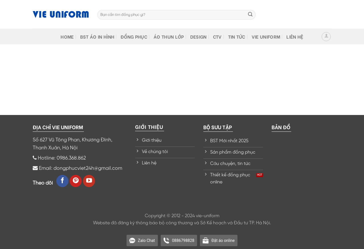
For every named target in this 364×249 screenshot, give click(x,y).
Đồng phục (134, 36)
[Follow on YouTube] (89, 181)
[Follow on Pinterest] (76, 181)
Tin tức (236, 36)
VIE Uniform (266, 36)
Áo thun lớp (169, 36)
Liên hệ (294, 36)
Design (198, 36)
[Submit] (250, 15)
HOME (67, 36)
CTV (217, 36)
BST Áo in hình (97, 36)
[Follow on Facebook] (62, 181)
